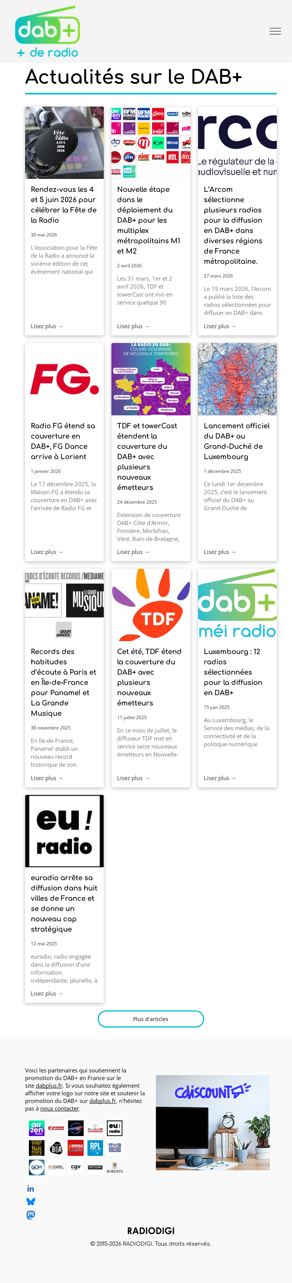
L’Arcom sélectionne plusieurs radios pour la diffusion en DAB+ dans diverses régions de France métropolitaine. (233, 225)
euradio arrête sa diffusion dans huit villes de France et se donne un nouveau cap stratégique (64, 903)
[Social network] (30, 1203)
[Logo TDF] (150, 605)
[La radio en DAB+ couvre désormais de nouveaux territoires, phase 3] (150, 379)
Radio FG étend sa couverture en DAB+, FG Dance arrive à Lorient (63, 441)
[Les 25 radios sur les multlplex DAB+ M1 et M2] (150, 143)
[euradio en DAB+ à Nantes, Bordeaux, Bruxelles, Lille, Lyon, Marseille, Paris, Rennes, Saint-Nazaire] (64, 831)
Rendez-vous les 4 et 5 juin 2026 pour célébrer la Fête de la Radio (64, 205)
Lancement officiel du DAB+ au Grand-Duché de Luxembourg (237, 441)
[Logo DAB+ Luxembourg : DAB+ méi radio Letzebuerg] (237, 605)
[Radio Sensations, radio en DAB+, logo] (75, 1147)
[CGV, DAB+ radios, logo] (75, 1167)
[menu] (275, 31)
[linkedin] (30, 1189)
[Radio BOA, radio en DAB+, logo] (56, 1147)
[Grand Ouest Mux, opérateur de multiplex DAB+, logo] (36, 1167)
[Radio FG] (64, 379)
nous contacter (59, 1108)
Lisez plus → (47, 326)
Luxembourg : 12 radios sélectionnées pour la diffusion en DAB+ (233, 672)
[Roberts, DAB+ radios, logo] (114, 1167)
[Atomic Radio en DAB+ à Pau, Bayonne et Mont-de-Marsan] (56, 1128)
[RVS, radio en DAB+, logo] (114, 1147)
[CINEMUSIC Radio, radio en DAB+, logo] (75, 1128)
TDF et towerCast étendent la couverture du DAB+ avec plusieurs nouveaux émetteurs (147, 456)
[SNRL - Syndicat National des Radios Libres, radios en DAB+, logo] (56, 1167)
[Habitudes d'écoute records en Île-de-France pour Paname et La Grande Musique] (64, 605)
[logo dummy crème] (134, 1128)
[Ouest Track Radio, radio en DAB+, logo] (36, 1147)
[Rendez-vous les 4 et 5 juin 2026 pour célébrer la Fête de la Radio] (64, 143)
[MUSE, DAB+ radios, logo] (95, 1167)
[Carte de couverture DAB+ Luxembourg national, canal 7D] (237, 379)
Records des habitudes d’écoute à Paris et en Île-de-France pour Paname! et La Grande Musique (63, 682)
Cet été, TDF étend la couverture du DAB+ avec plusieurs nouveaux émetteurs (149, 677)
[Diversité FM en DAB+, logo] (95, 1128)
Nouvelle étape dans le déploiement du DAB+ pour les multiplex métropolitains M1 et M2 (148, 220)
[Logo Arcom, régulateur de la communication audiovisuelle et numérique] (237, 143)
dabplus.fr (49, 1085)
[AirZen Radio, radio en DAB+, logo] (36, 1128)
